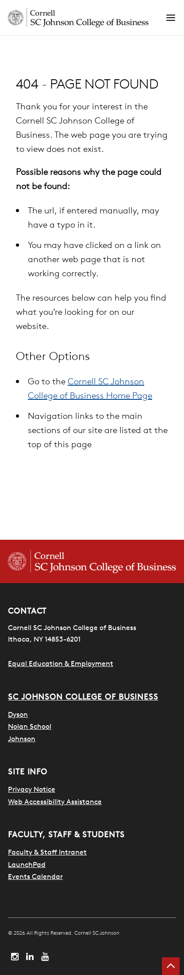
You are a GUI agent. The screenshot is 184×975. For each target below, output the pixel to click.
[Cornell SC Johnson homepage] (86, 17)
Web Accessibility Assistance (55, 801)
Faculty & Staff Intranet (47, 851)
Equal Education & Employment (60, 663)
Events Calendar (35, 876)
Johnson (21, 738)
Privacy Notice (31, 789)
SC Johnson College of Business (83, 697)
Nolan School (29, 726)
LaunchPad (27, 864)
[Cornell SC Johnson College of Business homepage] (92, 561)
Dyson (18, 714)
